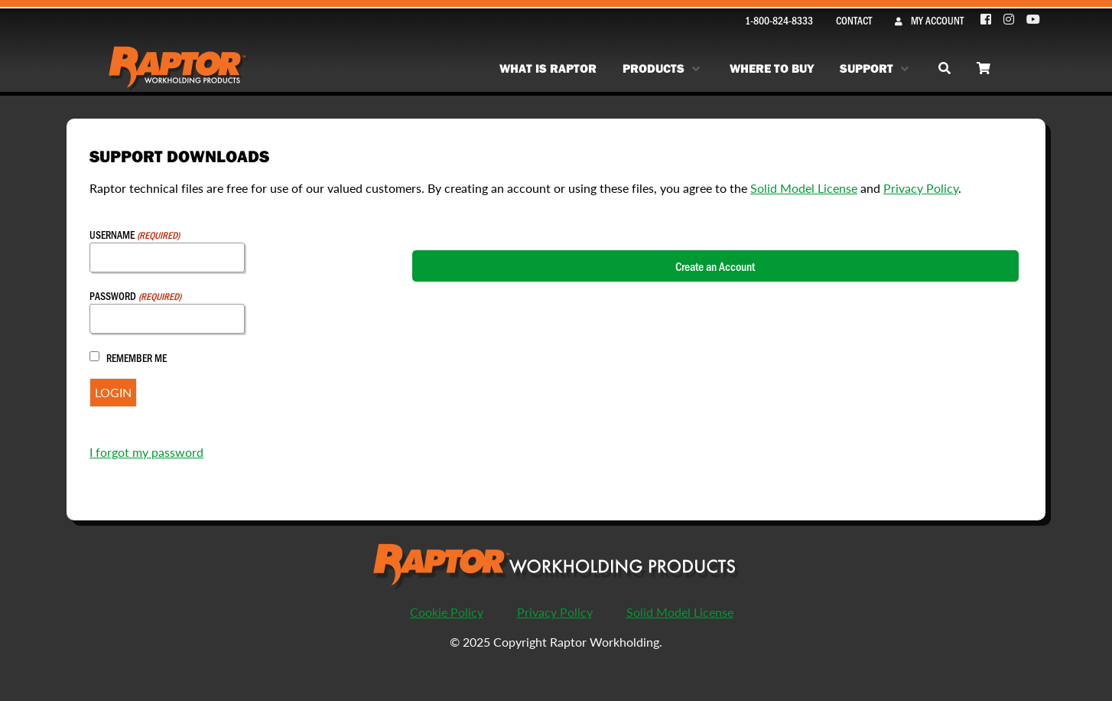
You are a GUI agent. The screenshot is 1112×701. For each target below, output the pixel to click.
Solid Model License (803, 188)
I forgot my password (146, 452)
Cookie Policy (446, 612)
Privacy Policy (920, 188)
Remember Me (136, 357)
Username (134, 234)
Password (135, 296)
